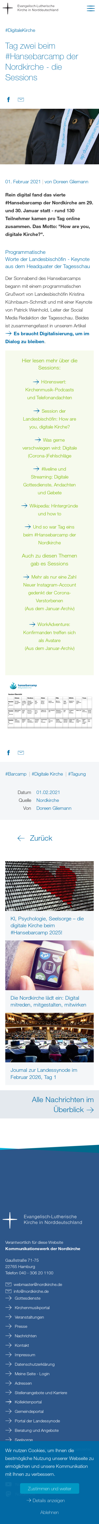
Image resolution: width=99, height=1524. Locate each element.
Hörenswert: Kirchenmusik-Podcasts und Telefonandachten (49, 389)
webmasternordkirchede (38, 1284)
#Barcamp (16, 774)
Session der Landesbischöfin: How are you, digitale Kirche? (49, 419)
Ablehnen (49, 1512)
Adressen (23, 1383)
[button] (91, 9)
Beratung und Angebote (36, 1430)
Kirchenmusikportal (32, 1307)
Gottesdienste (27, 1298)
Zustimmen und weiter (49, 1488)
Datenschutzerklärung (34, 1364)
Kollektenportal (28, 1401)
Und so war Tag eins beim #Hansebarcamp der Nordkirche (49, 534)
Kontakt (21, 1345)
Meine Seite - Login (32, 1373)
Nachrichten (25, 1335)
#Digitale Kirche (48, 774)
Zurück (41, 837)
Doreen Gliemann (70, 181)
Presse (20, 1326)
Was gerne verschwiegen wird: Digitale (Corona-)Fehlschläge (49, 447)
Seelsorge (23, 1439)
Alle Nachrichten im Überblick (63, 1104)
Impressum (24, 1354)
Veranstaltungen (29, 1317)
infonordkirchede (31, 1291)
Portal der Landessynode (37, 1420)
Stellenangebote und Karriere (40, 1392)
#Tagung (77, 774)
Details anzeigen (49, 1500)
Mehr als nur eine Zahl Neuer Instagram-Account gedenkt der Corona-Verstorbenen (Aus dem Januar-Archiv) (49, 592)
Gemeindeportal (29, 1411)
